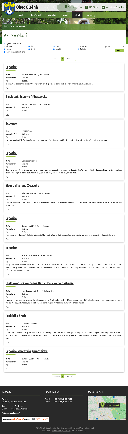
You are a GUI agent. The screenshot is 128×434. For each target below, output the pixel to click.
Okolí (77, 15)
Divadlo (58, 46)
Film (32, 46)
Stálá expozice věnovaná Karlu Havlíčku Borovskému (40, 283)
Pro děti (58, 49)
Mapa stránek (70, 428)
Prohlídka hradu (16, 316)
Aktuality (52, 15)
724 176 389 (91, 7)
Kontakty (91, 15)
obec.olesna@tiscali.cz (113, 7)
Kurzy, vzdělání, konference (16, 52)
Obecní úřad (35, 15)
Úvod (20, 15)
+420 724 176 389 (17, 406)
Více (7, 88)
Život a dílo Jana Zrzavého (22, 186)
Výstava (9, 46)
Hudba (8, 49)
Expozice (11, 67)
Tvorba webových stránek (61, 431)
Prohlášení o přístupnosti (84, 428)
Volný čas (83, 46)
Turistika (83, 49)
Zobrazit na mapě (73, 7)
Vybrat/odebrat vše (13, 43)
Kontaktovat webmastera (55, 428)
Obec (65, 15)
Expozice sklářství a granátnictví (27, 351)
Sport (33, 49)
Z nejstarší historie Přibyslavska (26, 97)
